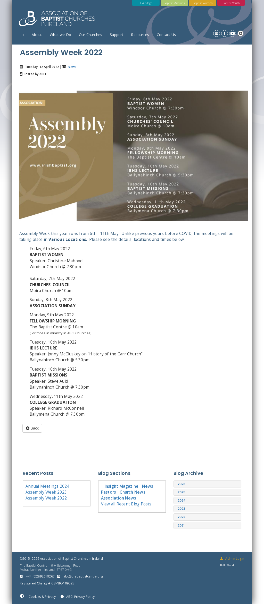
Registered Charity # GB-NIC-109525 (47, 583)
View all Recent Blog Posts (126, 504)
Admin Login (232, 558)
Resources (140, 34)
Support (116, 34)
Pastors (108, 492)
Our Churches (90, 34)
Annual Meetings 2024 (47, 486)
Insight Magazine (122, 486)
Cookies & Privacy (38, 596)
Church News (132, 492)
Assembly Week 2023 (46, 492)
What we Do (60, 34)
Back (32, 428)
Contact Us (166, 34)
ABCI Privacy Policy (78, 596)
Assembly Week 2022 (46, 498)
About (37, 34)
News (71, 67)
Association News (118, 498)
